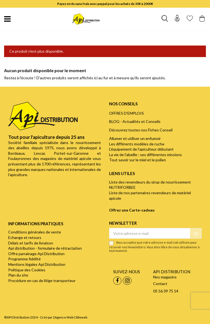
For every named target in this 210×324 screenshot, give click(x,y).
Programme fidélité (24, 259)
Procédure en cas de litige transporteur (41, 280)
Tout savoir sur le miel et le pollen (137, 159)
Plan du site (18, 275)
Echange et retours (24, 237)
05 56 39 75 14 (165, 291)
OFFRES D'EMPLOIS (126, 113)
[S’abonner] (196, 233)
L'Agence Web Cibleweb (70, 317)
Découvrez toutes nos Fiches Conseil (141, 130)
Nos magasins (165, 277)
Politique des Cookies (26, 269)
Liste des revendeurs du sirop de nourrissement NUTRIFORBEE (150, 185)
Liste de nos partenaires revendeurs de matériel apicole (150, 195)
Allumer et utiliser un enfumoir (135, 138)
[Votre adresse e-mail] (149, 233)
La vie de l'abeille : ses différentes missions (145, 154)
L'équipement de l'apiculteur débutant (141, 149)
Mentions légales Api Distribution (36, 264)
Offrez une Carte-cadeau (131, 210)
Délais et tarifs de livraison (30, 243)
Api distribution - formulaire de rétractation (45, 248)
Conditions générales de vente (34, 232)
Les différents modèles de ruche (136, 144)
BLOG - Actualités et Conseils (135, 121)
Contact (160, 283)
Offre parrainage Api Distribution (36, 253)
